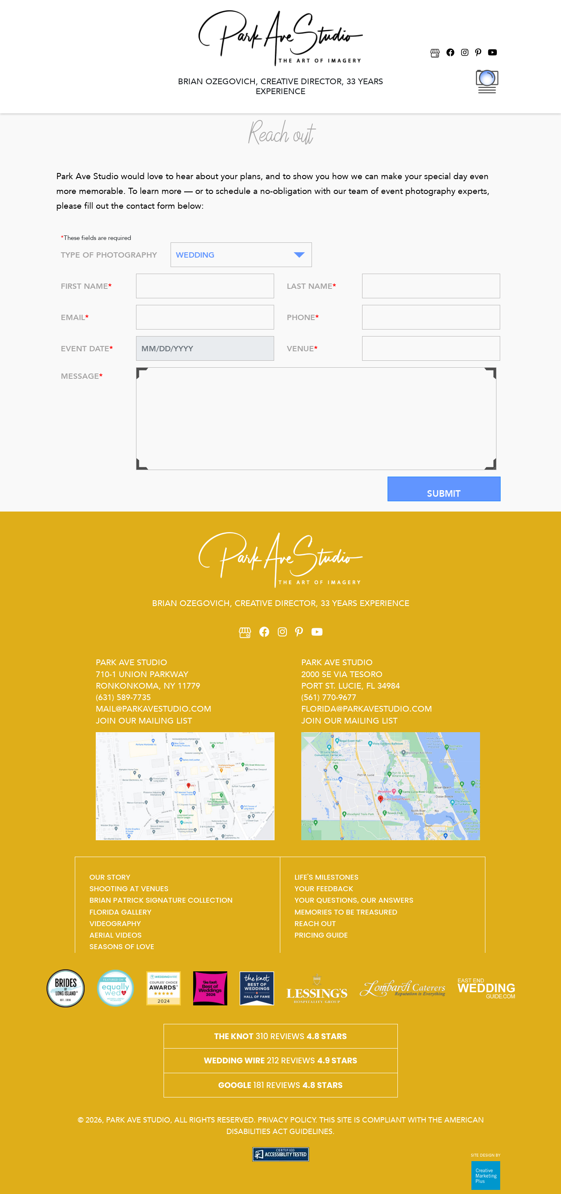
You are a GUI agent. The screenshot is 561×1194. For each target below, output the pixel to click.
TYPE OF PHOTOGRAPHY (109, 255)
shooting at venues (129, 888)
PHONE (303, 317)
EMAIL (75, 317)
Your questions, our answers (354, 900)
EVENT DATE (87, 348)
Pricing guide (321, 935)
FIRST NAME (86, 286)
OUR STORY (110, 877)
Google (234, 1085)
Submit (444, 493)
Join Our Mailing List (144, 720)
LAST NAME (311, 286)
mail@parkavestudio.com (153, 708)
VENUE (302, 348)
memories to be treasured (346, 912)
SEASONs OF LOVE (122, 946)
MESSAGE (82, 376)
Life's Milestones (327, 877)
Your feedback (324, 888)
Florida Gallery (121, 912)
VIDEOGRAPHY (115, 923)
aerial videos (116, 935)
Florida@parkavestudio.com (366, 708)
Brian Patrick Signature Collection (161, 900)
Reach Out (315, 923)
